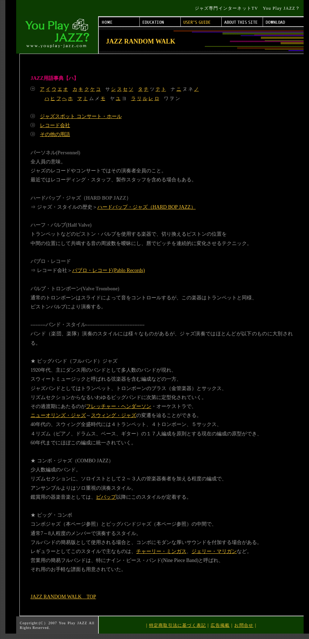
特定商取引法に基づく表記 (177, 625)
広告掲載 (220, 625)
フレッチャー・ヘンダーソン (118, 406)
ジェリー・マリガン (214, 551)
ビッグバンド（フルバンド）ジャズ (77, 361)
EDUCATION (160, 21)
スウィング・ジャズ (113, 415)
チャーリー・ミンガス (161, 551)
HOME (119, 21)
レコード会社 (55, 125)
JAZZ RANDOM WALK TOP (63, 596)
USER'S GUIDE (201, 21)
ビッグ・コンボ (54, 515)
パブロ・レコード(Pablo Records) (108, 270)
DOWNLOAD (283, 21)
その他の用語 (55, 134)
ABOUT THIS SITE (242, 21)
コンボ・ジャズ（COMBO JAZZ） (75, 460)
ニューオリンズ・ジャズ (58, 415)
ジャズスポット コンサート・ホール (81, 116)
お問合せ (243, 625)
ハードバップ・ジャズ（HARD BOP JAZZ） (146, 207)
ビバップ (106, 497)
